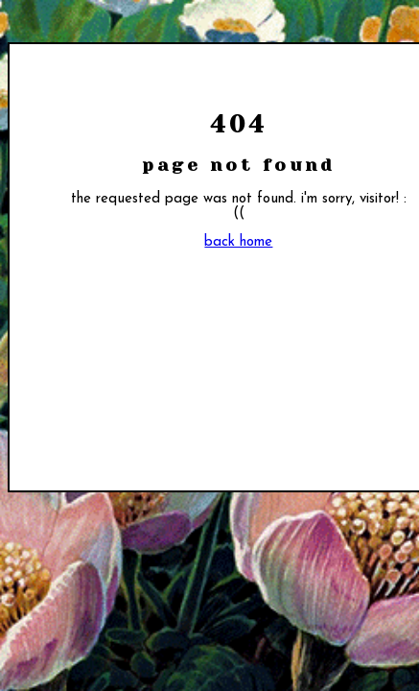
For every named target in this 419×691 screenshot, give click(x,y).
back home (238, 242)
